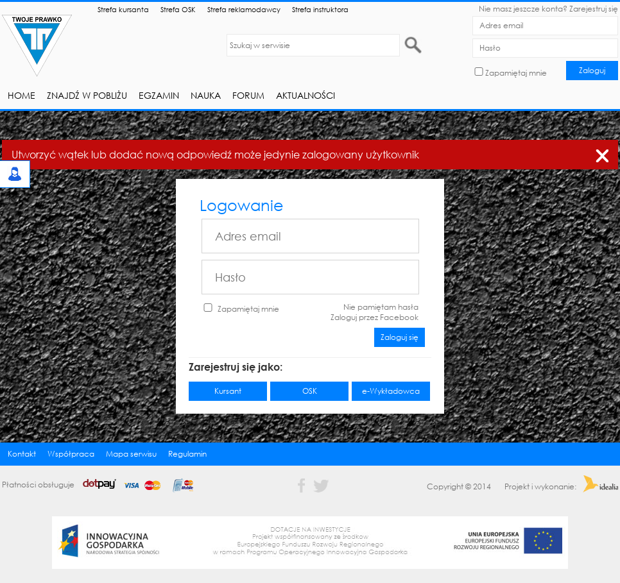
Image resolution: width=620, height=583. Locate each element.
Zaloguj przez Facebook (374, 317)
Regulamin (187, 454)
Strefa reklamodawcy (243, 9)
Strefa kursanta (123, 9)
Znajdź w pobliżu (87, 95)
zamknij (602, 153)
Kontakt (22, 454)
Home (21, 95)
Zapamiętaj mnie (516, 73)
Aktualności (305, 95)
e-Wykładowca (391, 391)
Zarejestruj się (593, 8)
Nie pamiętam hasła (380, 307)
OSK (309, 391)
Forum (248, 95)
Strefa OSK (178, 9)
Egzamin (159, 95)
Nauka (206, 95)
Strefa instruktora (320, 9)
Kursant (227, 391)
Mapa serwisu (131, 454)
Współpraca (70, 454)
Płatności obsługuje (102, 484)
